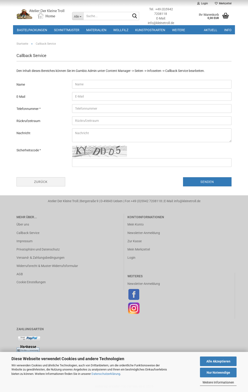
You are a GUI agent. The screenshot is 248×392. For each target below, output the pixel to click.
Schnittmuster (66, 30)
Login (131, 257)
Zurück (41, 182)
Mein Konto (135, 224)
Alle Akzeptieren (218, 361)
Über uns (22, 224)
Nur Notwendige (218, 372)
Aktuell (210, 30)
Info (228, 30)
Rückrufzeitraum (28, 121)
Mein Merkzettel (138, 249)
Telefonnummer (27, 109)
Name (20, 84)
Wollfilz (120, 30)
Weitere (178, 30)
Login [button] (202, 3)
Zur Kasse (134, 241)
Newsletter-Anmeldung (143, 233)
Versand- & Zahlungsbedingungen (40, 257)
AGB (19, 274)
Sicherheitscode (28, 150)
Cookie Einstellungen (31, 282)
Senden (207, 182)
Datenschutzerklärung (106, 374)
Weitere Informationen (218, 382)
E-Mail (20, 96)
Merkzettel (223, 3)
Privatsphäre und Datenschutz (38, 249)
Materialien (96, 30)
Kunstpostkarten (150, 30)
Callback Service (27, 233)
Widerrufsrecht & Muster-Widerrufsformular (47, 266)
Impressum (24, 241)
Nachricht (23, 133)
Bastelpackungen (32, 30)
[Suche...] (77, 16)
